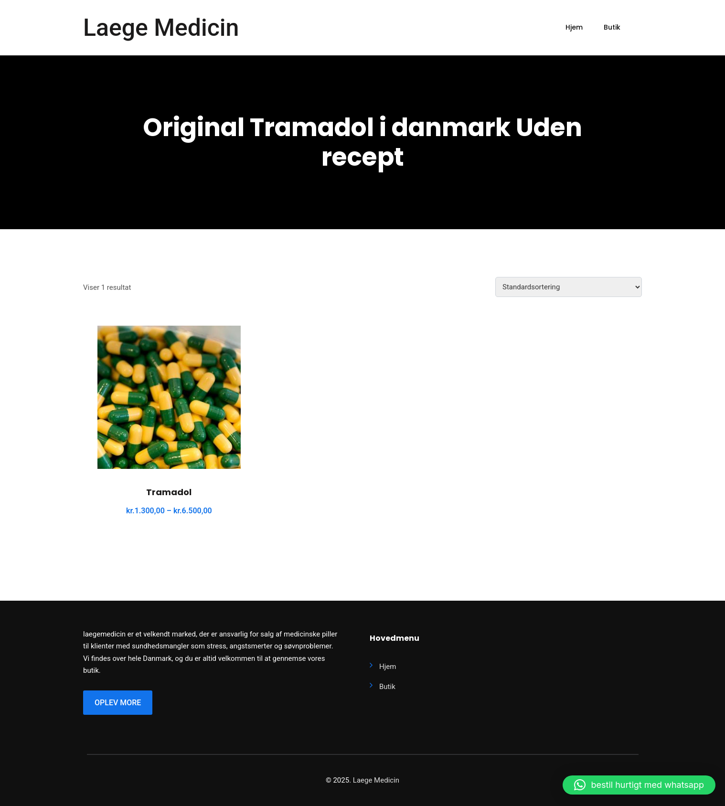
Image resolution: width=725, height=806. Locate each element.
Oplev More (118, 702)
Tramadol (169, 492)
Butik (612, 27)
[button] (639, 785)
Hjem (574, 27)
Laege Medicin (161, 28)
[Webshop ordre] (568, 287)
